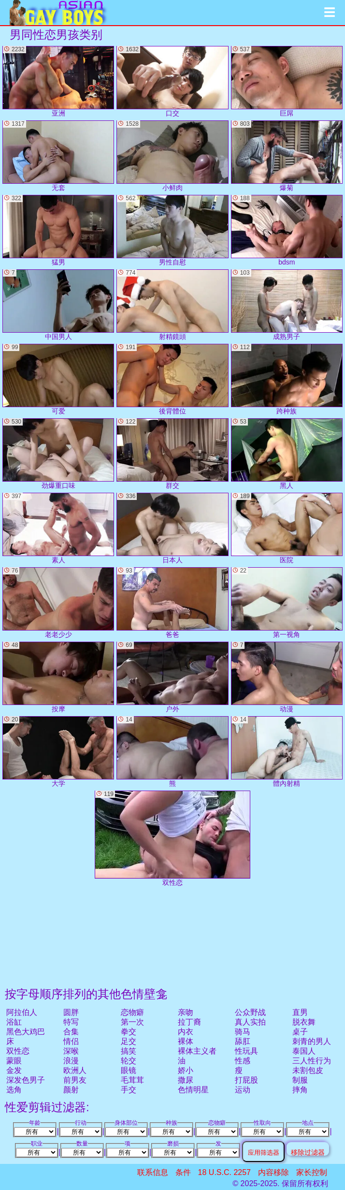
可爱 (58, 379)
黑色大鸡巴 (25, 1032)
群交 (172, 453)
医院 (287, 528)
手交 (128, 1090)
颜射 (71, 1090)
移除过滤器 (308, 1152)
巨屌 (287, 81)
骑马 (242, 1032)
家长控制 (311, 1172)
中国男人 (58, 304)
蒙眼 (14, 1061)
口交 (172, 81)
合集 (71, 1032)
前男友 (74, 1080)
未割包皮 (307, 1070)
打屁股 (246, 1080)
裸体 (185, 1041)
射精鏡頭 (172, 304)
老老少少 (58, 602)
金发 (14, 1070)
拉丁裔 (189, 1022)
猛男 (58, 230)
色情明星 (193, 1090)
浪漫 (71, 1061)
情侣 (71, 1041)
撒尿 (185, 1080)
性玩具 (246, 1051)
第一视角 (287, 602)
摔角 (300, 1090)
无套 (58, 155)
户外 (172, 677)
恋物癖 (132, 1012)
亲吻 (185, 1012)
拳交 (128, 1032)
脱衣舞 (304, 1022)
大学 (58, 751)
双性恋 (17, 1051)
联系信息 (152, 1172)
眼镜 (128, 1070)
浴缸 (14, 1022)
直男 (300, 1012)
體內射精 (287, 751)
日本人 (172, 528)
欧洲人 (74, 1070)
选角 (14, 1090)
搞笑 (128, 1051)
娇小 (185, 1070)
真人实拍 (250, 1022)
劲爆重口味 (58, 453)
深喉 (71, 1051)
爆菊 (287, 155)
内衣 (185, 1032)
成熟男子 (287, 304)
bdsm (287, 230)
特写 (71, 1022)
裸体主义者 (197, 1051)
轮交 (128, 1061)
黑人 (287, 453)
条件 (183, 1172)
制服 (300, 1080)
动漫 (287, 677)
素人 (58, 528)
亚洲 (58, 81)
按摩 (58, 677)
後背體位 (172, 379)
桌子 (300, 1032)
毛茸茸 (132, 1080)
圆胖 (71, 1012)
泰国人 (304, 1051)
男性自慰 (172, 230)
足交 (128, 1041)
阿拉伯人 (21, 1012)
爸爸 (172, 602)
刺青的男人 (311, 1041)
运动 (242, 1090)
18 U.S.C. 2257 (224, 1172)
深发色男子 (25, 1080)
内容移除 (273, 1172)
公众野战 (250, 1012)
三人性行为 (311, 1061)
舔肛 (242, 1041)
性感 (242, 1061)
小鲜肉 (172, 155)
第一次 (132, 1022)
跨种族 (287, 379)
